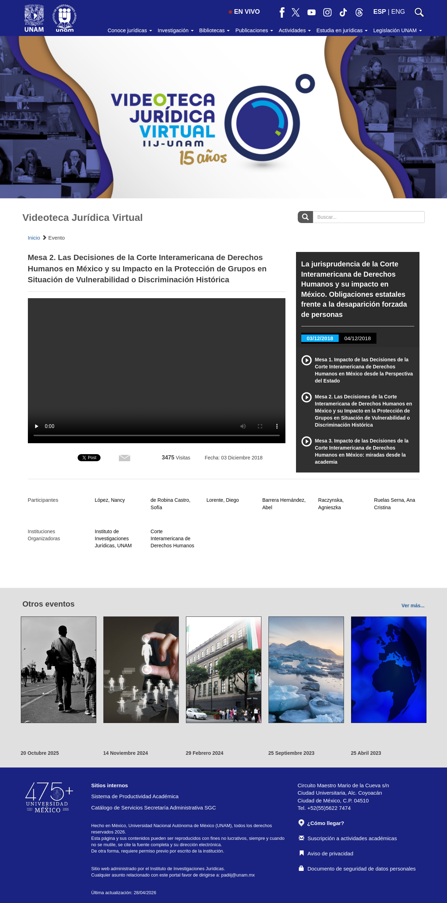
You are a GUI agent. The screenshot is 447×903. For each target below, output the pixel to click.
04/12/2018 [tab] (357, 338)
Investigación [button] (176, 30)
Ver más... (412, 605)
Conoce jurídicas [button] (130, 30)
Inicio (34, 238)
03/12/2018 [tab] (320, 338)
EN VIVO (244, 11)
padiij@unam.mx (238, 875)
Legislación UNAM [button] (397, 30)
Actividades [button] (295, 30)
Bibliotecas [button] (214, 30)
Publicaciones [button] (254, 30)
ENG (398, 11)
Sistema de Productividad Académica (135, 796)
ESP (379, 11)
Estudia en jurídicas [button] (342, 30)
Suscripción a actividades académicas (348, 838)
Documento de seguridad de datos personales (357, 869)
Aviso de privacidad (326, 853)
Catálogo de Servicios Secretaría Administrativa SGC (153, 808)
